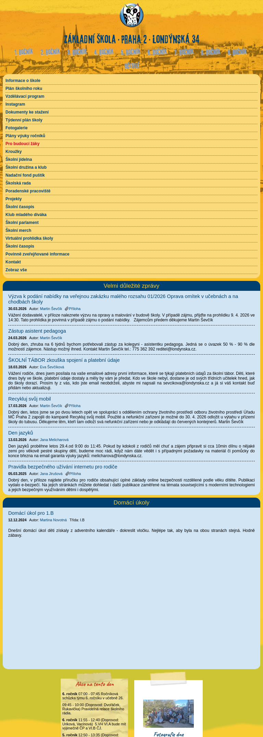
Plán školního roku (23, 88)
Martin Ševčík (51, 309)
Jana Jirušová (51, 474)
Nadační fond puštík (25, 175)
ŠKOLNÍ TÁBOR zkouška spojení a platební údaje (64, 360)
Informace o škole (22, 80)
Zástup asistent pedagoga (37, 331)
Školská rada (18, 183)
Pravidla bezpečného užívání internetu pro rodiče (62, 466)
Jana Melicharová (54, 440)
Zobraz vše (16, 270)
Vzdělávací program (24, 96)
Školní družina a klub (26, 167)
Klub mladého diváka (26, 214)
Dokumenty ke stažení (27, 112)
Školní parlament (22, 222)
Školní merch (18, 230)
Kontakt (13, 262)
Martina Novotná (53, 520)
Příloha (72, 309)
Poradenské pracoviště (27, 191)
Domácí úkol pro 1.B (31, 513)
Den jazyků (20, 433)
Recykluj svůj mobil (29, 399)
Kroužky (13, 151)
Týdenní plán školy (23, 120)
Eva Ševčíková (52, 367)
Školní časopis (19, 206)
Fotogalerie (16, 128)
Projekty (13, 199)
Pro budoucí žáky (22, 143)
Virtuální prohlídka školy (29, 238)
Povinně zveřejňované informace (37, 254)
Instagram (15, 104)
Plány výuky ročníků (25, 135)
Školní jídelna (18, 159)
